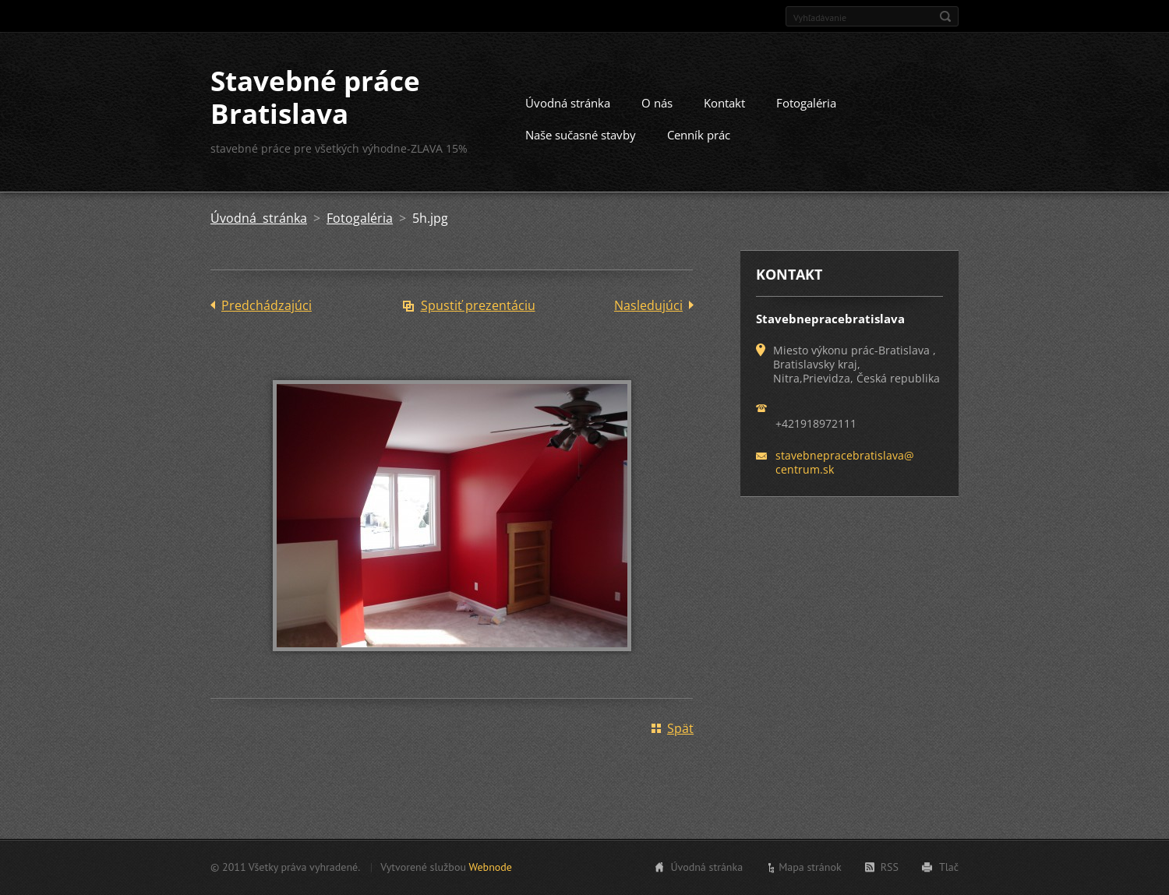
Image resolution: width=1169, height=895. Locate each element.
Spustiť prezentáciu (478, 305)
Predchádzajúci (266, 305)
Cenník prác (698, 135)
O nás (657, 103)
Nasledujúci (648, 305)
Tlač (949, 867)
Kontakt (724, 103)
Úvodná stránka (567, 103)
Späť (680, 728)
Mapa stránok (810, 867)
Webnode (489, 867)
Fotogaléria (806, 103)
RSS (890, 867)
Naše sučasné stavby (580, 135)
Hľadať (945, 16)
